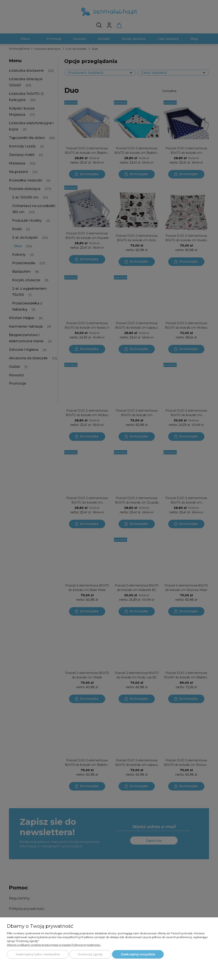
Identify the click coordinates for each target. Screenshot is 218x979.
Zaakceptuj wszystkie (138, 954)
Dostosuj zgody (90, 954)
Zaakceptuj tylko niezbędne (38, 954)
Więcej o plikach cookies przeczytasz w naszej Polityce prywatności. (54, 944)
